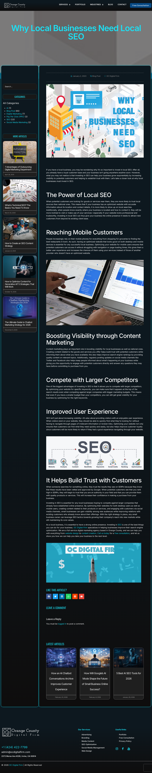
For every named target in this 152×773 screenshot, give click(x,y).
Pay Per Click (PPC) (15, 116)
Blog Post (11, 111)
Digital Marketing (14, 114)
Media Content (88, 741)
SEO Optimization (89, 744)
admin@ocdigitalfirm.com (15, 752)
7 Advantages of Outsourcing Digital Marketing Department (18, 168)
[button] (49, 596)
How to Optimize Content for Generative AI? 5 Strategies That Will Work (19, 284)
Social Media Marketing (17, 122)
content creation (89, 533)
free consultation (122, 533)
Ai (7, 108)
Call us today (103, 533)
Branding (85, 738)
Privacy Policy (125, 741)
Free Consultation (126, 738)
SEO (8, 119)
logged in (62, 624)
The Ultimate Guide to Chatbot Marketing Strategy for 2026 (18, 323)
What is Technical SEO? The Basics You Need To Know (17, 206)
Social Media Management (93, 748)
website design (72, 533)
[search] (20, 86)
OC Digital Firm (80, 527)
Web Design (87, 751)
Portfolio (122, 734)
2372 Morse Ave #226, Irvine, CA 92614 (18, 756)
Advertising (86, 734)
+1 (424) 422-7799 (14, 747)
